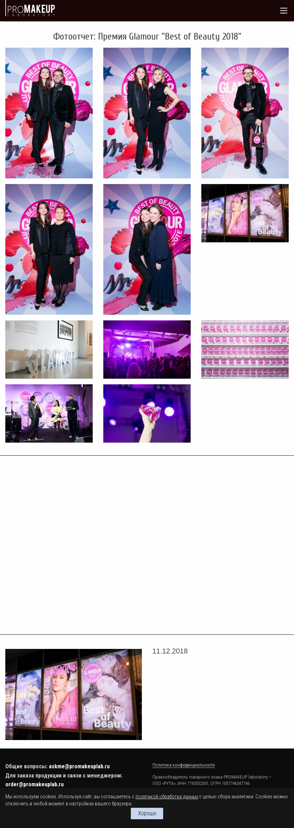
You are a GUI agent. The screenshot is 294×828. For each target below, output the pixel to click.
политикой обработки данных (167, 797)
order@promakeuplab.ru (34, 784)
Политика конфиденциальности (183, 765)
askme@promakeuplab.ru (79, 766)
